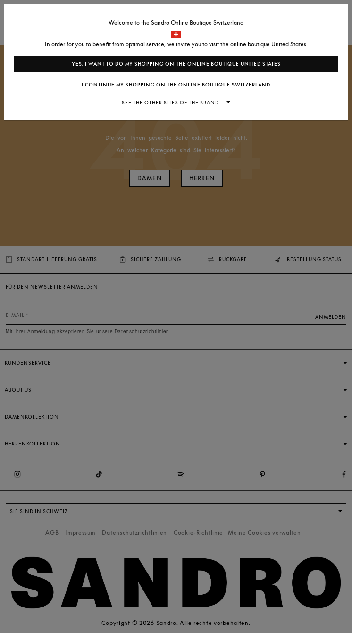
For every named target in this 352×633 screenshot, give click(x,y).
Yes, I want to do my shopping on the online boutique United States (176, 64)
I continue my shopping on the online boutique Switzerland (176, 85)
